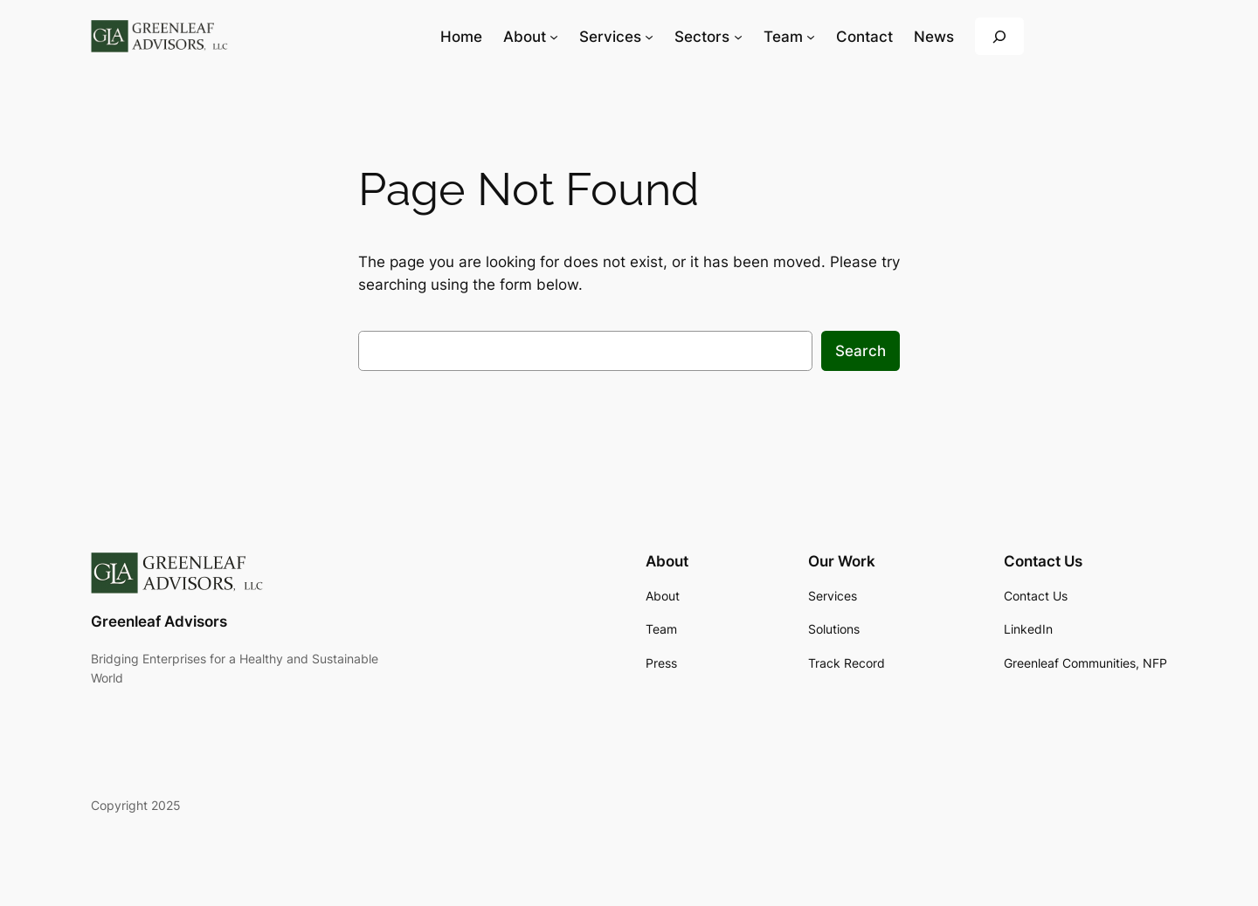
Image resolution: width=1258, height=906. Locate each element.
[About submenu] (554, 36)
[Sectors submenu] (738, 36)
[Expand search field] (999, 36)
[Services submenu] (649, 36)
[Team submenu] (810, 36)
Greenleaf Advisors (159, 621)
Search (860, 351)
